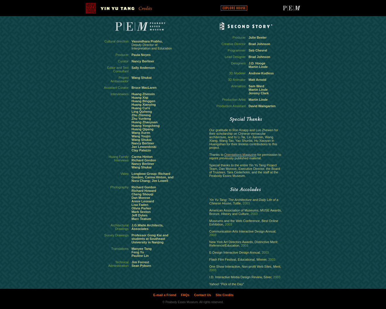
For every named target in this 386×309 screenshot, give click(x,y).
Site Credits (225, 295)
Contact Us (202, 295)
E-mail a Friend (164, 295)
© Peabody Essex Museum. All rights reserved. (193, 302)
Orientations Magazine (240, 154)
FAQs (185, 295)
